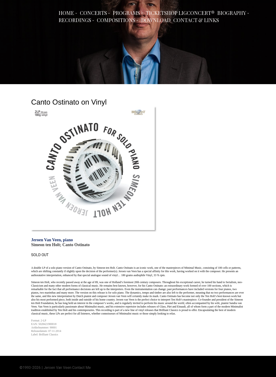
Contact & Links (196, 20)
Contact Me (81, 367)
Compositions (116, 20)
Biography (231, 12)
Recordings (75, 20)
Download (156, 20)
